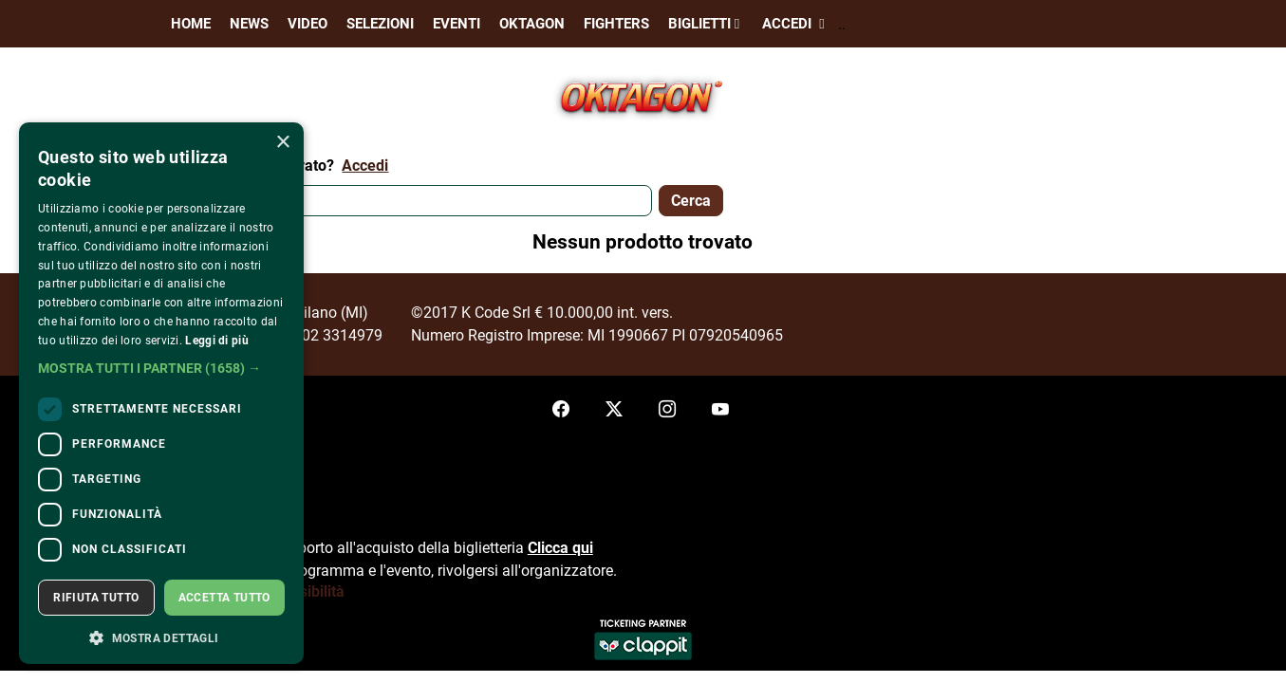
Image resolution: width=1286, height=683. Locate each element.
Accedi (795, 23)
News (249, 23)
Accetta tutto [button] (224, 597)
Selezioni (380, 23)
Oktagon (532, 23)
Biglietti (705, 23)
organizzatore (567, 571)
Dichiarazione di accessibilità (246, 591)
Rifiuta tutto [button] (96, 597)
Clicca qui (560, 548)
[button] (161, 368)
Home (191, 23)
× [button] (282, 143)
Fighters (616, 23)
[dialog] (161, 393)
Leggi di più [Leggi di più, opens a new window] (217, 340)
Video (307, 23)
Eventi (456, 23)
